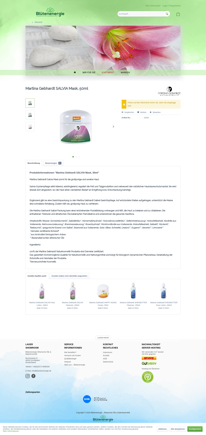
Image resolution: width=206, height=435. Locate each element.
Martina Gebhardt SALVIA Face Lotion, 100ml (42, 303)
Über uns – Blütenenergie (74, 365)
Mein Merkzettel (152, 6)
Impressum (107, 352)
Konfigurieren (195, 429)
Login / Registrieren (171, 6)
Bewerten (155, 112)
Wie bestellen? (70, 352)
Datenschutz (108, 362)
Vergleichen (128, 112)
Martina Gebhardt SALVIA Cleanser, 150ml (72, 303)
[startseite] (76, 72)
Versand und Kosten (72, 355)
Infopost (67, 362)
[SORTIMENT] (109, 72)
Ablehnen (162, 429)
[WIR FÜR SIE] (90, 72)
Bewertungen (53, 163)
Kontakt (106, 355)
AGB (105, 359)
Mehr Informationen (11, 431)
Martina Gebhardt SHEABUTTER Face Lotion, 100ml (163, 303)
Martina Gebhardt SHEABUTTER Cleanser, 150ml (133, 303)
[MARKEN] (126, 72)
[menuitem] (143, 14)
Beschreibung (34, 163)
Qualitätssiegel (70, 359)
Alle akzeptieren (178, 429)
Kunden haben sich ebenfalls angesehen (69, 276)
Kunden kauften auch (37, 276)
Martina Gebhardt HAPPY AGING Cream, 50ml (103, 303)
